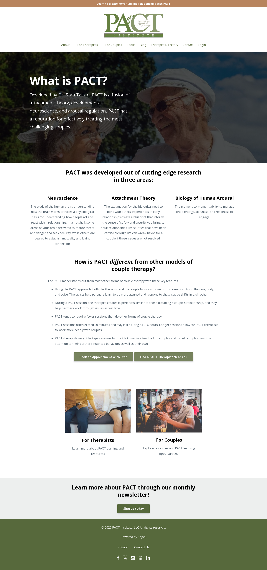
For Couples (113, 44)
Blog (143, 44)
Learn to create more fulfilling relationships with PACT (133, 3)
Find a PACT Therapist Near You (163, 357)
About (65, 44)
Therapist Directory (164, 44)
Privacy (123, 547)
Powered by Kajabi (133, 537)
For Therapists (88, 44)
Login (202, 44)
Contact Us (141, 547)
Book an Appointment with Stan (103, 357)
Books (130, 44)
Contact (188, 44)
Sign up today (133, 509)
